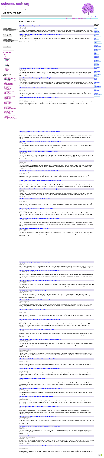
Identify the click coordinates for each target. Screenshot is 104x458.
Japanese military (8, 97)
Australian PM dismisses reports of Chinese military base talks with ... (40, 141)
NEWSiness (96, 64)
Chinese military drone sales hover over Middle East (35, 349)
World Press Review (98, 94)
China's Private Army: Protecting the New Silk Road (35, 262)
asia (4, 55)
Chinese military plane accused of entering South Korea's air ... (38, 416)
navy (7, 60)
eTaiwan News (97, 96)
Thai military (7, 112)
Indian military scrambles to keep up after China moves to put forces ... (41, 445)
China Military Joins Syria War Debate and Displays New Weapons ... (40, 426)
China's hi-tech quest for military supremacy (33, 290)
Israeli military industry (9, 96)
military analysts (8, 101)
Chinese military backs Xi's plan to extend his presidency (37, 329)
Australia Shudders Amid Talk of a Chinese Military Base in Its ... (39, 151)
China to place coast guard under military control (34, 228)
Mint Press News (97, 61)
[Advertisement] (33, 54)
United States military (9, 117)
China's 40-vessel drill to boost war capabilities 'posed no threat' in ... (40, 170)
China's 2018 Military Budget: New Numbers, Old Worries (36, 396)
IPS (95, 52)
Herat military (7, 92)
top (100, 455)
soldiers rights (7, 110)
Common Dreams (97, 46)
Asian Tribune (97, 32)
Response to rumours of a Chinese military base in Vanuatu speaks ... (40, 131)
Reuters (95, 78)
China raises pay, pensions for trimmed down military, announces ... (40, 280)
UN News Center (97, 87)
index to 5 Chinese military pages (76, 18)
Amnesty (96, 30)
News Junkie (96, 65)
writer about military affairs (10, 118)
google (92, 16)
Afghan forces (7, 77)
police (6, 70)
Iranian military (7, 94)
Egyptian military (8, 86)
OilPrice (95, 68)
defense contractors (8, 83)
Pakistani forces (7, 107)
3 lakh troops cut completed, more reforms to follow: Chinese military (40, 180)
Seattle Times (96, 82)
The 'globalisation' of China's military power (33, 378)
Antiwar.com (96, 31)
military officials (7, 103)
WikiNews (96, 93)
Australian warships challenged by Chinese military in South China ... (40, 78)
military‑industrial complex (10, 99)
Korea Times (96, 57)
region (4, 54)
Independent (96, 54)
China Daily (96, 39)
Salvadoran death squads (10, 108)
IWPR (95, 53)
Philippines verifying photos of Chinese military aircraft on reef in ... (40, 97)
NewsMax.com (97, 67)
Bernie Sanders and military (10, 78)
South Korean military (9, 111)
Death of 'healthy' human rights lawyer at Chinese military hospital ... (40, 339)
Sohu (95, 85)
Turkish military (7, 113)
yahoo (96, 16)
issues (6, 64)
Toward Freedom (97, 86)
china (5, 56)
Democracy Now (97, 49)
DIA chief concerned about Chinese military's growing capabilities (39, 406)
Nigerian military (8, 106)
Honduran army (7, 93)
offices (6, 68)
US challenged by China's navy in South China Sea (35, 198)
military (5, 104)
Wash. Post (96, 90)
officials (7, 69)
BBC (95, 35)
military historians (8, 102)
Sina (95, 83)
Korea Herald (96, 56)
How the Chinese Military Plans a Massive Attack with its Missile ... (39, 161)
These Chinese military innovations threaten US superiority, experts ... (40, 368)
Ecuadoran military (8, 84)
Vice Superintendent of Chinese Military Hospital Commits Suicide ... (40, 218)
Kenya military (7, 98)
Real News (96, 76)
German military (7, 88)
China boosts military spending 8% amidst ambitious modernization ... (40, 319)
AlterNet (95, 28)
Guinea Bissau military (9, 91)
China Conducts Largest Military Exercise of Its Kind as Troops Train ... (41, 388)
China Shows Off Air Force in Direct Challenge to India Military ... (39, 358)
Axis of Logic (96, 34)
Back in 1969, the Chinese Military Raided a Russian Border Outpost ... (41, 436)
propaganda (8, 71)
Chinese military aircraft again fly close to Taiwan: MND (36, 208)
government (7, 58)
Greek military (7, 89)
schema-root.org (7, 52)
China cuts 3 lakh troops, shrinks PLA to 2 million (34, 309)
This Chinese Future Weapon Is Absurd (31, 26)
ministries (7, 66)
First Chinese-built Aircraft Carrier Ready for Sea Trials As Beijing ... (40, 189)
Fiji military (6, 87)
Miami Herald (96, 60)
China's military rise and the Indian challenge (33, 87)
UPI (95, 89)
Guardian (96, 50)
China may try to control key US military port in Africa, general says (40, 300)
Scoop (95, 79)
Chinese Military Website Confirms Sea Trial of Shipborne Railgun (39, 270)
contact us (92, 18)
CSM (95, 38)
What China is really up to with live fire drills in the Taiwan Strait (39, 68)
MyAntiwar (96, 63)
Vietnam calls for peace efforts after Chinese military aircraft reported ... (41, 34)
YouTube (100, 16)
